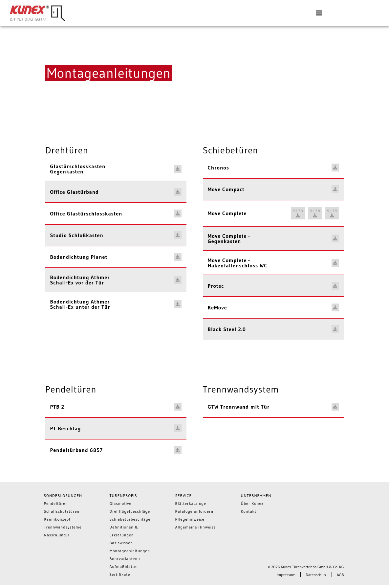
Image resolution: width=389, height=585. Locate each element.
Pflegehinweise (190, 519)
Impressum (286, 574)
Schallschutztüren (61, 511)
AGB (340, 574)
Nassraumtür (57, 534)
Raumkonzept (57, 519)
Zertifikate (120, 574)
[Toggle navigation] (319, 13)
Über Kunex (252, 503)
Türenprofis (123, 495)
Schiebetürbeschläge (130, 519)
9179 (332, 212)
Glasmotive (121, 503)
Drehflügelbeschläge (130, 511)
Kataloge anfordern (194, 511)
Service (183, 495)
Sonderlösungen (63, 495)
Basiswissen (121, 542)
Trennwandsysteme (63, 527)
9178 (315, 212)
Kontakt (248, 511)
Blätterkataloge (190, 503)
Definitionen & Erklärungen (124, 531)
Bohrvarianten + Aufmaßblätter (125, 562)
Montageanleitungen (130, 550)
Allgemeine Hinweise (195, 527)
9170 (298, 212)
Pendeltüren (56, 503)
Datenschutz (316, 574)
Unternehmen (256, 495)
